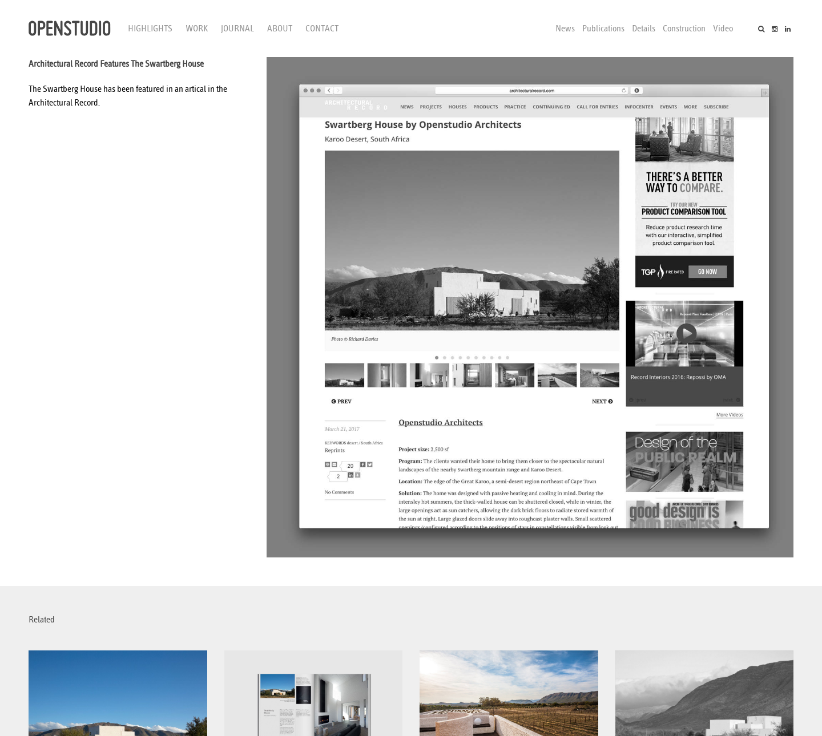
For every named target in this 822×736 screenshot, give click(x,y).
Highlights (150, 28)
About (279, 28)
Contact (322, 28)
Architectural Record (63, 103)
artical (195, 89)
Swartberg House (72, 89)
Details (643, 28)
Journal (237, 28)
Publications (603, 28)
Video (723, 28)
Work (197, 28)
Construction (684, 28)
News (565, 28)
